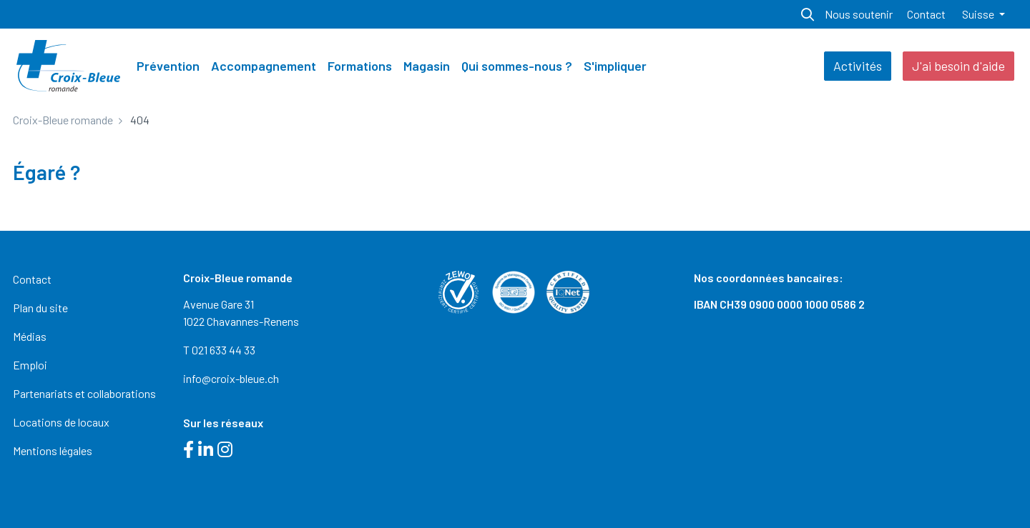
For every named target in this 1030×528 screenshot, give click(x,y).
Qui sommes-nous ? (516, 66)
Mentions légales (52, 450)
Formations (360, 66)
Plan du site (40, 307)
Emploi (30, 365)
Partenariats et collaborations (84, 393)
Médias (29, 336)
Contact (926, 14)
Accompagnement (263, 66)
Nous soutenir (859, 14)
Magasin (426, 66)
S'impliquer (615, 66)
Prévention (168, 66)
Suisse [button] (979, 14)
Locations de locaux (61, 422)
